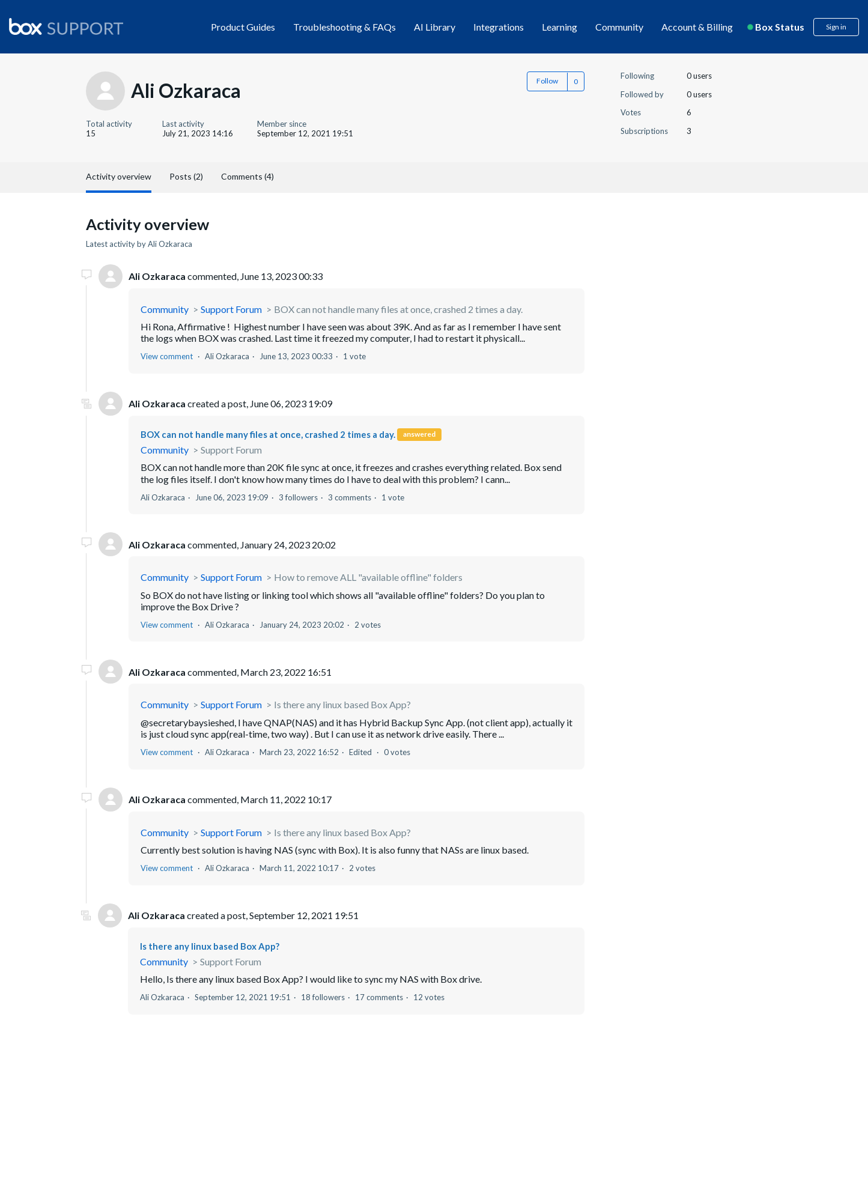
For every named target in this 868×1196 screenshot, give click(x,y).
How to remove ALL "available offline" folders (368, 577)
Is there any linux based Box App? (342, 704)
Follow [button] (547, 80)
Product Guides (243, 26)
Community (619, 26)
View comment (167, 356)
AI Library (434, 26)
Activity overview (118, 176)
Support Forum (231, 309)
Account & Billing (697, 26)
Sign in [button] (836, 26)
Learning (559, 26)
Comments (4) (247, 176)
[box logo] (66, 26)
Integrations (498, 26)
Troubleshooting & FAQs (344, 26)
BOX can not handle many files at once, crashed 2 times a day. (398, 309)
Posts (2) (186, 176)
